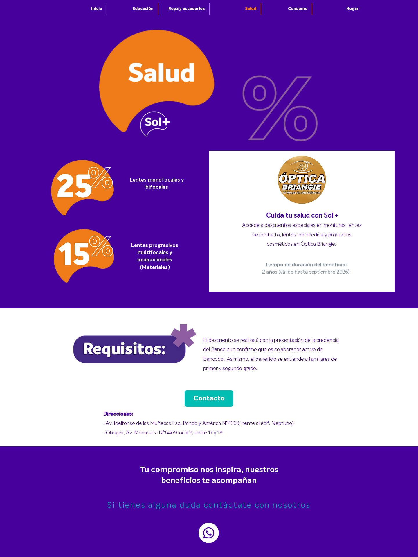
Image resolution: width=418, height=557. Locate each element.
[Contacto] (209, 398)
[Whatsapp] (209, 533)
